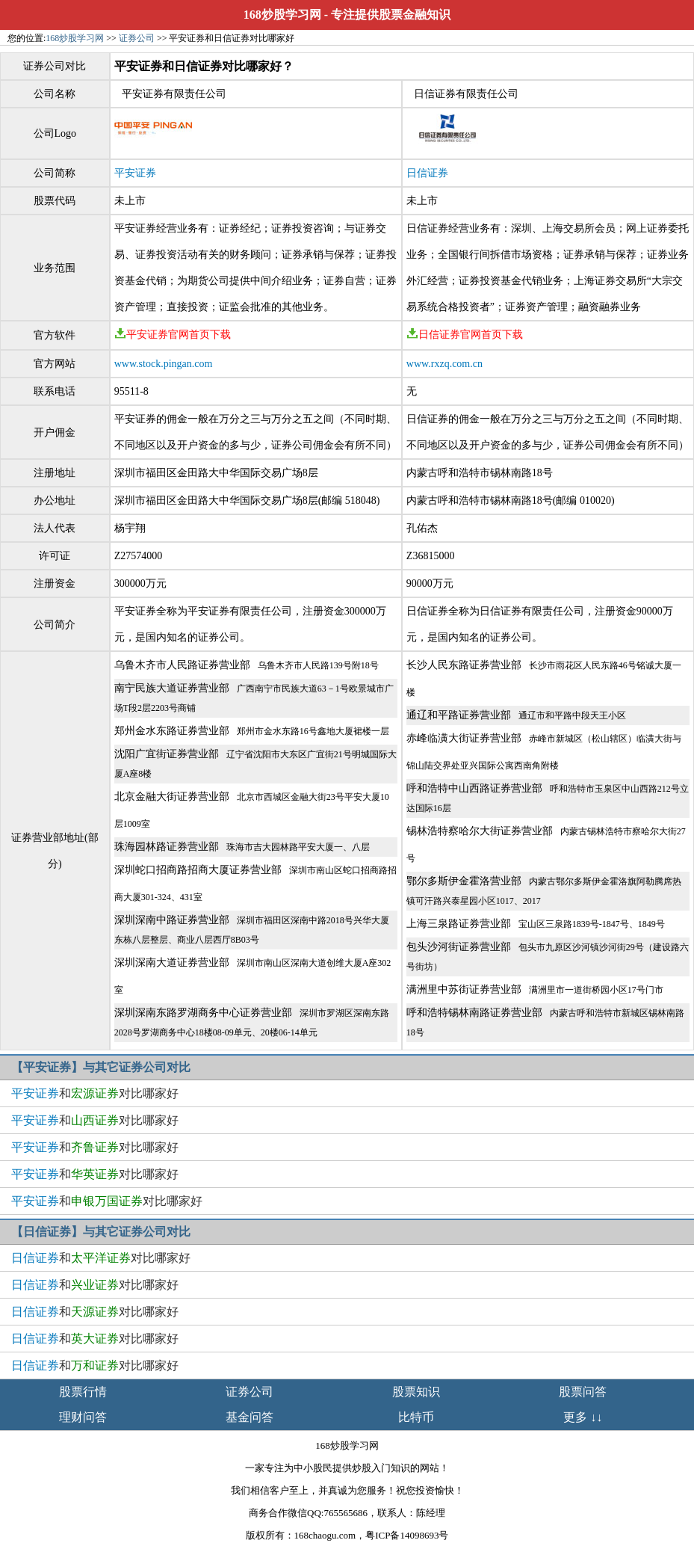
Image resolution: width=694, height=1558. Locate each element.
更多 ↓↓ (582, 1417)
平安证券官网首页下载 (172, 334)
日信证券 (427, 173)
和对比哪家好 (95, 1093)
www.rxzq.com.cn (444, 363)
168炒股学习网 (282, 14)
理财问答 (83, 1417)
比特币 (416, 1417)
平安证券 (135, 173)
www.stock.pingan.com (163, 363)
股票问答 (583, 1391)
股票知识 (416, 1391)
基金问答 (249, 1417)
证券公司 (137, 38)
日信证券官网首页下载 (464, 334)
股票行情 (83, 1391)
